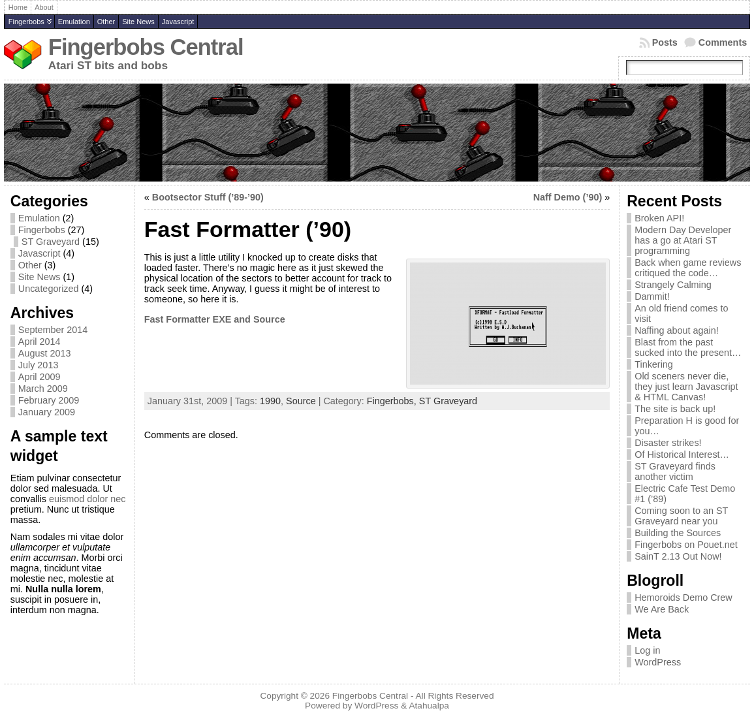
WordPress (658, 662)
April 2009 (39, 377)
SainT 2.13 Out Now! (678, 556)
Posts (665, 42)
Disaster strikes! (668, 443)
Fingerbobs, (393, 401)
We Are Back (662, 609)
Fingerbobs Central (145, 47)
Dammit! (652, 296)
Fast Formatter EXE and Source (214, 319)
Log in (647, 650)
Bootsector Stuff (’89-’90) (208, 197)
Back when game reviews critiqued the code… (688, 267)
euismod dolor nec (87, 499)
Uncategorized (48, 288)
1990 (270, 401)
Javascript (178, 21)
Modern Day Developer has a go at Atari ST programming (683, 240)
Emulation (74, 21)
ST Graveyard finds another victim (675, 471)
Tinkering (654, 364)
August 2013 (44, 353)
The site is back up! (675, 409)
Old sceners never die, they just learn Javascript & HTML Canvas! (686, 386)
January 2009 (46, 412)
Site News (138, 21)
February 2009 (49, 400)
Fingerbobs (26, 21)
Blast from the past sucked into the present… (688, 347)
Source (301, 401)
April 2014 (39, 341)
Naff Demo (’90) (568, 197)
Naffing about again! (677, 330)
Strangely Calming (673, 284)
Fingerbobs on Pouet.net (686, 544)
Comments (723, 42)
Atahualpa (429, 705)
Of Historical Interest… (682, 454)
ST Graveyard (51, 241)
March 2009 (43, 388)
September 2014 (52, 330)
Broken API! (659, 218)
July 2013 (38, 365)
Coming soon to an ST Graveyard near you (681, 515)
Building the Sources (678, 533)
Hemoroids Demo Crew (683, 597)
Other (106, 21)
